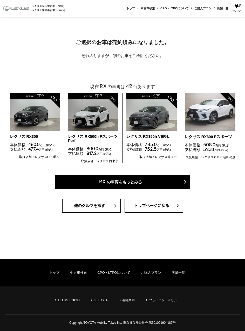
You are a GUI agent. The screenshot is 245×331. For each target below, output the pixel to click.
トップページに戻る (151, 207)
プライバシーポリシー (165, 300)
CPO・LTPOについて (174, 8)
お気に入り (237, 8)
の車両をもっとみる (120, 182)
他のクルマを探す (89, 207)
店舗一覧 (222, 8)
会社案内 (129, 300)
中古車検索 (148, 8)
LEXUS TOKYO (69, 300)
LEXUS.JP (101, 300)
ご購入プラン (203, 8)
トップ (130, 8)
